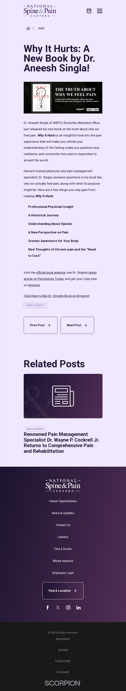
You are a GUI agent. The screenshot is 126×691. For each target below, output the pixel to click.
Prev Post (40, 325)
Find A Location (63, 591)
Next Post (77, 325)
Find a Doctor (63, 549)
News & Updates (63, 513)
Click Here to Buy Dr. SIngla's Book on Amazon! (56, 296)
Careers (63, 537)
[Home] (40, 11)
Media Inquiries (63, 561)
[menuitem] (63, 638)
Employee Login (63, 573)
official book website (50, 272)
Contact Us (63, 525)
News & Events (35, 305)
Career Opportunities (63, 501)
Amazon (34, 285)
